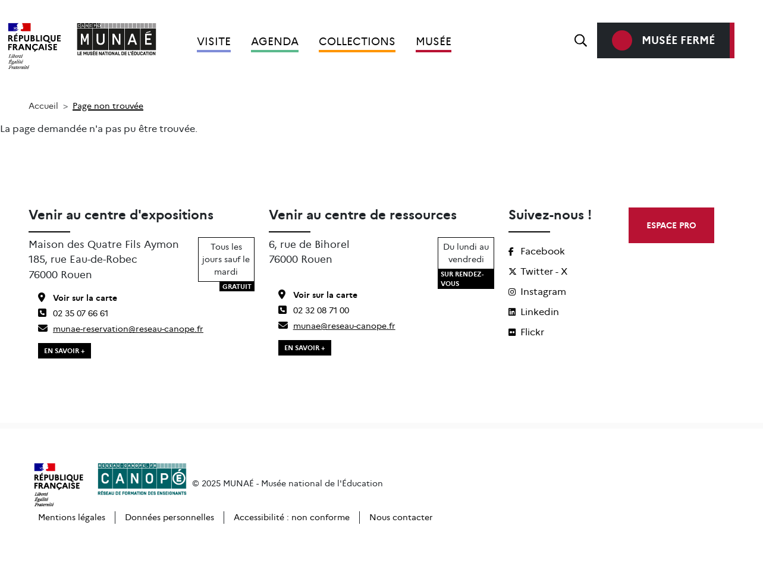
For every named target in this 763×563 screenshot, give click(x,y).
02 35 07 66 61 (73, 313)
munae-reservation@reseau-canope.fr (120, 328)
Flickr (526, 332)
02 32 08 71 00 (313, 310)
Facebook (536, 251)
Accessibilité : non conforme (292, 517)
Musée (433, 41)
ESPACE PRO (671, 225)
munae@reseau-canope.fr (336, 325)
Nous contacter (401, 517)
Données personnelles (169, 517)
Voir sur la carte (77, 297)
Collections (357, 41)
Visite (214, 41)
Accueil (43, 105)
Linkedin (533, 311)
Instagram (537, 291)
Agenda (275, 41)
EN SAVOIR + (64, 351)
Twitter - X (537, 271)
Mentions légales (71, 517)
